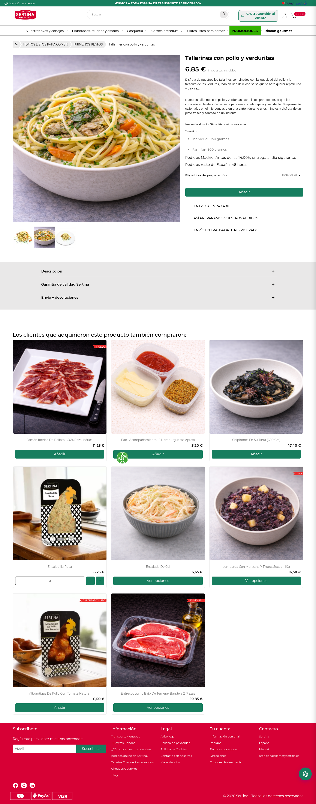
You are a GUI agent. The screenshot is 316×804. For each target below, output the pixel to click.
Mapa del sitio (170, 762)
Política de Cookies (174, 749)
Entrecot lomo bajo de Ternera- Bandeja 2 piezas (158, 693)
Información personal (225, 736)
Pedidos (215, 743)
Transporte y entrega (125, 736)
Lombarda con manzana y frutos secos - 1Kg (256, 567)
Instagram (24, 785)
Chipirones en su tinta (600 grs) (256, 440)
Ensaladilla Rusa (60, 567)
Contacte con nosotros (176, 755)
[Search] (224, 14)
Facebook (15, 785)
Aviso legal (168, 736)
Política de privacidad (175, 743)
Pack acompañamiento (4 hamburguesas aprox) (158, 440)
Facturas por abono (223, 749)
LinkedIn (32, 785)
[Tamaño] (283, 175)
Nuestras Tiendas (123, 743)
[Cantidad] (50, 581)
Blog (114, 775)
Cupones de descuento (226, 762)
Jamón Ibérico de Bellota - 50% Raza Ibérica (60, 440)
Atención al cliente (21, 3)
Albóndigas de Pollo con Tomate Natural (59, 693)
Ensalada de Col (158, 567)
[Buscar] (158, 14)
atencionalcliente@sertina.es (279, 755)
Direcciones (218, 755)
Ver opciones (158, 581)
